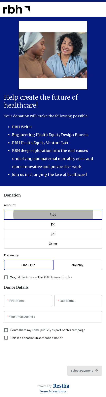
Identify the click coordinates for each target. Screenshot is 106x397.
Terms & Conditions (53, 391)
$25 (53, 234)
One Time (28, 265)
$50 (53, 224)
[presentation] (34, 353)
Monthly (77, 265)
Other (53, 243)
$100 (53, 214)
